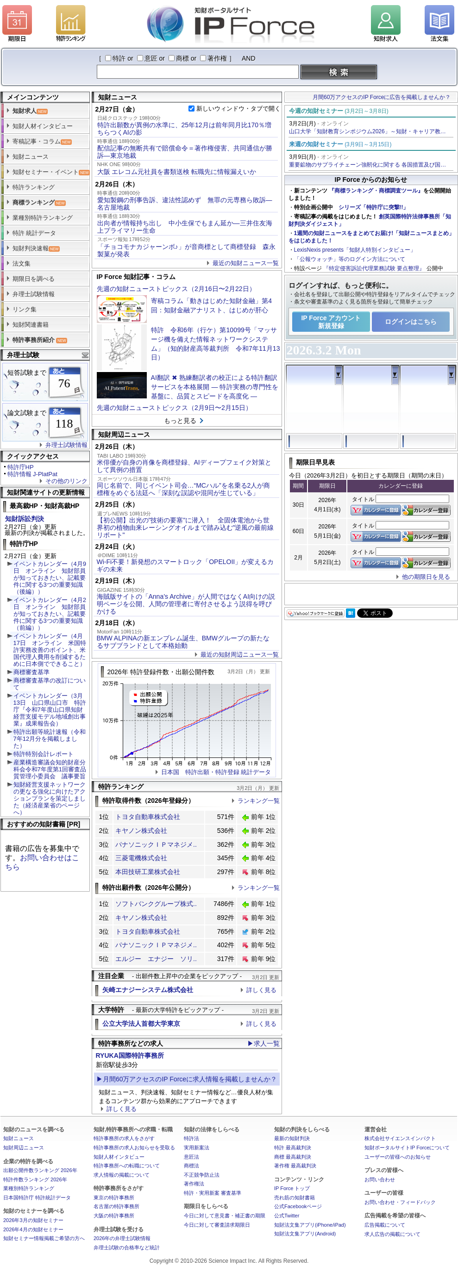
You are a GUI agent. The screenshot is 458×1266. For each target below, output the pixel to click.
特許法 (191, 1138)
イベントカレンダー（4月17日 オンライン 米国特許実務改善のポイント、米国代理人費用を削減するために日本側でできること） (49, 650)
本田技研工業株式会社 (147, 871)
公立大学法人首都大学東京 (141, 1023)
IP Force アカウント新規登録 (331, 321)
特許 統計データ (34, 233)
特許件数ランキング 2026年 (35, 1179)
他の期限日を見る (426, 576)
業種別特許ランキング (43, 217)
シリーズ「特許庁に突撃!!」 (374, 207)
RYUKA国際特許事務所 (130, 1055)
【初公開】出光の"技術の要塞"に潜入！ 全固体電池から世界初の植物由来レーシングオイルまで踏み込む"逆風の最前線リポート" (185, 527)
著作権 (217, 58)
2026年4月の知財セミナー (33, 1229)
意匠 (150, 58)
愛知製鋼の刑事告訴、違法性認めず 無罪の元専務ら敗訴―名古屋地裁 (184, 203)
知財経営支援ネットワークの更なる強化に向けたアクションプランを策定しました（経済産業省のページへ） (49, 798)
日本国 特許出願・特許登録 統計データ (216, 772)
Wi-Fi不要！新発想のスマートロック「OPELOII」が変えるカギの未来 (185, 565)
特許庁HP (20, 467)
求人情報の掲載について (122, 1175)
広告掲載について (384, 1225)
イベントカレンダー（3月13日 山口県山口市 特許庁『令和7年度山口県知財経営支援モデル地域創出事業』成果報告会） (49, 709)
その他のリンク (66, 481)
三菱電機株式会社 (141, 858)
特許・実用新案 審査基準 (212, 1193)
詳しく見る (261, 990)
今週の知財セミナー (339, 110)
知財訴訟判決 (24, 518)
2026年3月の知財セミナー (33, 1220)
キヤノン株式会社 (141, 830)
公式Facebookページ (298, 1206)
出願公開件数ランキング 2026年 (40, 1170)
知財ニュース (31, 156)
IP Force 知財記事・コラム (136, 276)
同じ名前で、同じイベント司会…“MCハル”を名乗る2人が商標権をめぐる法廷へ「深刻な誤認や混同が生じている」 (183, 489)
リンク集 (25, 309)
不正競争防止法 (202, 1175)
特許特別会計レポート (43, 754)
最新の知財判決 (292, 1138)
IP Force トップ (292, 1188)
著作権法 (194, 1183)
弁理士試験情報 (34, 294)
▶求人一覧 (263, 1043)
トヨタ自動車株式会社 (147, 816)
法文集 (22, 263)
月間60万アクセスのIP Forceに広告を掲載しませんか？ (382, 97)
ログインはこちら (411, 321)
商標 (182, 58)
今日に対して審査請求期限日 (217, 1225)
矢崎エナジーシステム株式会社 (147, 989)
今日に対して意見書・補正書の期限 (224, 1215)
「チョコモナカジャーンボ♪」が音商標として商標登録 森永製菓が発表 (186, 250)
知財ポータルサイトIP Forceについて (407, 1147)
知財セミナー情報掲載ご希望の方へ (44, 1238)
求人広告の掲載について (392, 1234)
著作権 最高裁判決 (295, 1165)
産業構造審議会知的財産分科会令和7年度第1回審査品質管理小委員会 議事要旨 (49, 769)
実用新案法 (196, 1147)
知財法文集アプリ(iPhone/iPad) (310, 1225)
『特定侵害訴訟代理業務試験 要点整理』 (374, 268)
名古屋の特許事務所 (116, 1206)
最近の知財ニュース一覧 (246, 263)
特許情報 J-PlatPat (32, 474)
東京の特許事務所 (114, 1197)
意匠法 (191, 1157)
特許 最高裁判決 (292, 1147)
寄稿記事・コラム (42, 141)
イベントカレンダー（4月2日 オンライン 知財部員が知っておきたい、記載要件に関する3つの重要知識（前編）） (49, 613)
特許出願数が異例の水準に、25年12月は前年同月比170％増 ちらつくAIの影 (187, 128)
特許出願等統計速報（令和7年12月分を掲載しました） (49, 738)
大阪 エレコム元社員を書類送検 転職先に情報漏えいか (177, 171)
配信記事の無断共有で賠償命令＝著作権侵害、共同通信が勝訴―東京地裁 (184, 151)
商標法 (191, 1165)
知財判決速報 (36, 248)
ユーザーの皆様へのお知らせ (397, 1157)
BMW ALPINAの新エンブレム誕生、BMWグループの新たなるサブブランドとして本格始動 (183, 641)
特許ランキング (34, 187)
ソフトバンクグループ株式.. (156, 903)
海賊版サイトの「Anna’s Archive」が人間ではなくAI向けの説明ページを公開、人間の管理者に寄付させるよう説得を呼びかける (186, 604)
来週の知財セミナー (340, 144)
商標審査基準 (31, 672)
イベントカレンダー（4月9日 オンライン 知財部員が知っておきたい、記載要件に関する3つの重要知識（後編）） (49, 577)
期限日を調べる (34, 278)
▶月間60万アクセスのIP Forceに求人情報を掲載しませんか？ (186, 1079)
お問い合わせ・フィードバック (400, 1202)
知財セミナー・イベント (51, 171)
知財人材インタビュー (43, 126)
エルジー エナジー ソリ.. (156, 958)
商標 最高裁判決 (292, 1157)
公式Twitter (286, 1215)
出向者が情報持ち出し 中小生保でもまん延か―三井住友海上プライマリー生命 (184, 226)
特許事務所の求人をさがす (124, 1138)
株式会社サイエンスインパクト (400, 1138)
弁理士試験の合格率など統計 (127, 1247)
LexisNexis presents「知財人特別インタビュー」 (355, 250)
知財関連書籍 (31, 324)
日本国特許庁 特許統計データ (37, 1197)
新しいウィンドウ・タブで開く (238, 108)
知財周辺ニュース (23, 1147)
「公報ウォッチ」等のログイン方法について (349, 259)
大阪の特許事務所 (114, 1215)
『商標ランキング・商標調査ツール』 (376, 190)
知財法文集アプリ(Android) (305, 1233)
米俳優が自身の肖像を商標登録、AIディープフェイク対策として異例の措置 (184, 466)
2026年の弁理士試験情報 (122, 1238)
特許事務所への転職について (127, 1165)
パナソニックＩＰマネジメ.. (156, 844)
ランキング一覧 (259, 800)
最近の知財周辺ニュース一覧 (240, 654)
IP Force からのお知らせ (371, 179)
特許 (119, 58)
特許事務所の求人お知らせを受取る (134, 1147)
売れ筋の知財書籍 (294, 1197)
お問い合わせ (379, 1179)
